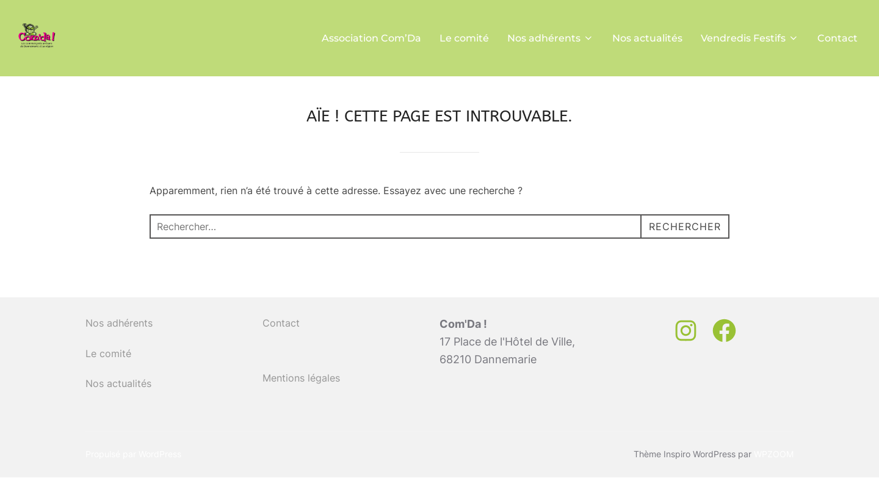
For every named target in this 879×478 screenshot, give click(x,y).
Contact (837, 38)
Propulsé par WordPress (133, 454)
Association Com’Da (371, 38)
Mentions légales (301, 378)
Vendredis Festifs (750, 38)
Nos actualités (647, 38)
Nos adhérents (550, 38)
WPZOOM (774, 454)
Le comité (464, 38)
